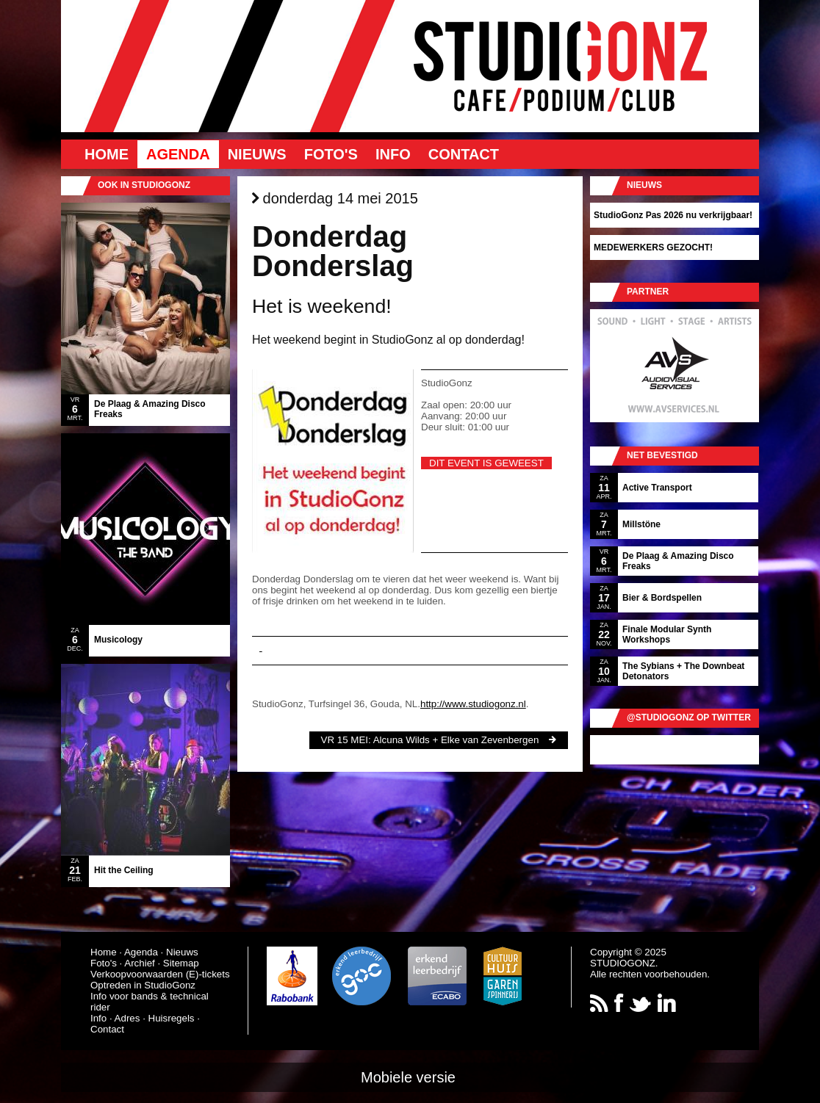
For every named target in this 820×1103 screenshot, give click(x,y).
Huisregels (171, 1018)
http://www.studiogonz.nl (473, 703)
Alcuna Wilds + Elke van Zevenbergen (456, 739)
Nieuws (257, 154)
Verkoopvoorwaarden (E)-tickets (160, 974)
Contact (463, 154)
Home (106, 154)
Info (393, 154)
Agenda (178, 154)
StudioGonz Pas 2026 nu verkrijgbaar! (673, 215)
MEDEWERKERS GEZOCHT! (653, 247)
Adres (127, 1018)
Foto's (331, 154)
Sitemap (181, 963)
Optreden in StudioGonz (142, 985)
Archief (139, 963)
